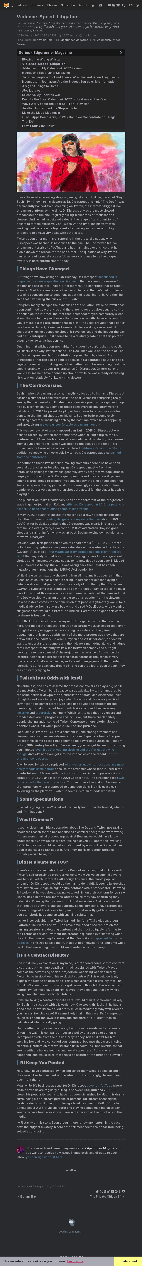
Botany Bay (27, 1196)
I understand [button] (128, 1261)
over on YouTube (100, 1085)
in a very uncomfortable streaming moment (70, 424)
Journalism (104, 39)
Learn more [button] (75, 1261)
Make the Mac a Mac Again (41, 112)
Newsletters (45, 39)
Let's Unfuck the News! (38, 126)
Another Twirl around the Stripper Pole (49, 108)
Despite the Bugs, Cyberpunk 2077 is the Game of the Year (64, 99)
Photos (52, 5)
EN (131, 5)
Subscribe (68, 5)
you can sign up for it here (44, 1157)
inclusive (23, 712)
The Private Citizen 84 (107, 1196)
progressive (44, 712)
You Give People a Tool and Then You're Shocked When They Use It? (70, 77)
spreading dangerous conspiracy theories (71, 519)
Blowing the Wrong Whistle (41, 59)
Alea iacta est (32, 90)
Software (37, 5)
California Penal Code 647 (98, 448)
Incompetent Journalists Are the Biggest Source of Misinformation (69, 81)
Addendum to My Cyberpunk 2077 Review (52, 68)
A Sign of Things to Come (40, 86)
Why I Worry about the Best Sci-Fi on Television (55, 104)
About (83, 5)
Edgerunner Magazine (74, 39)
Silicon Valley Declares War (41, 95)
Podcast (21, 5)
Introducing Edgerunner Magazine (46, 73)
